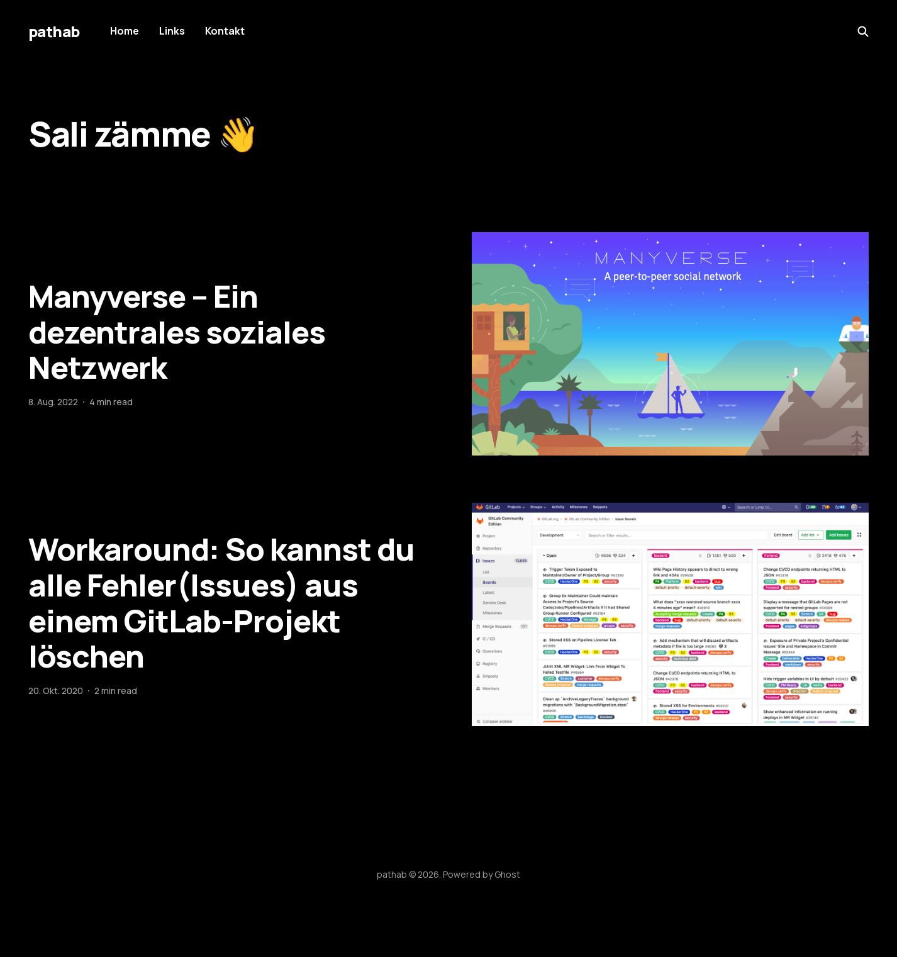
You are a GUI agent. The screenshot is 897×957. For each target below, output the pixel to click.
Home (124, 31)
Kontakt (225, 31)
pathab (54, 31)
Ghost (507, 874)
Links (172, 31)
